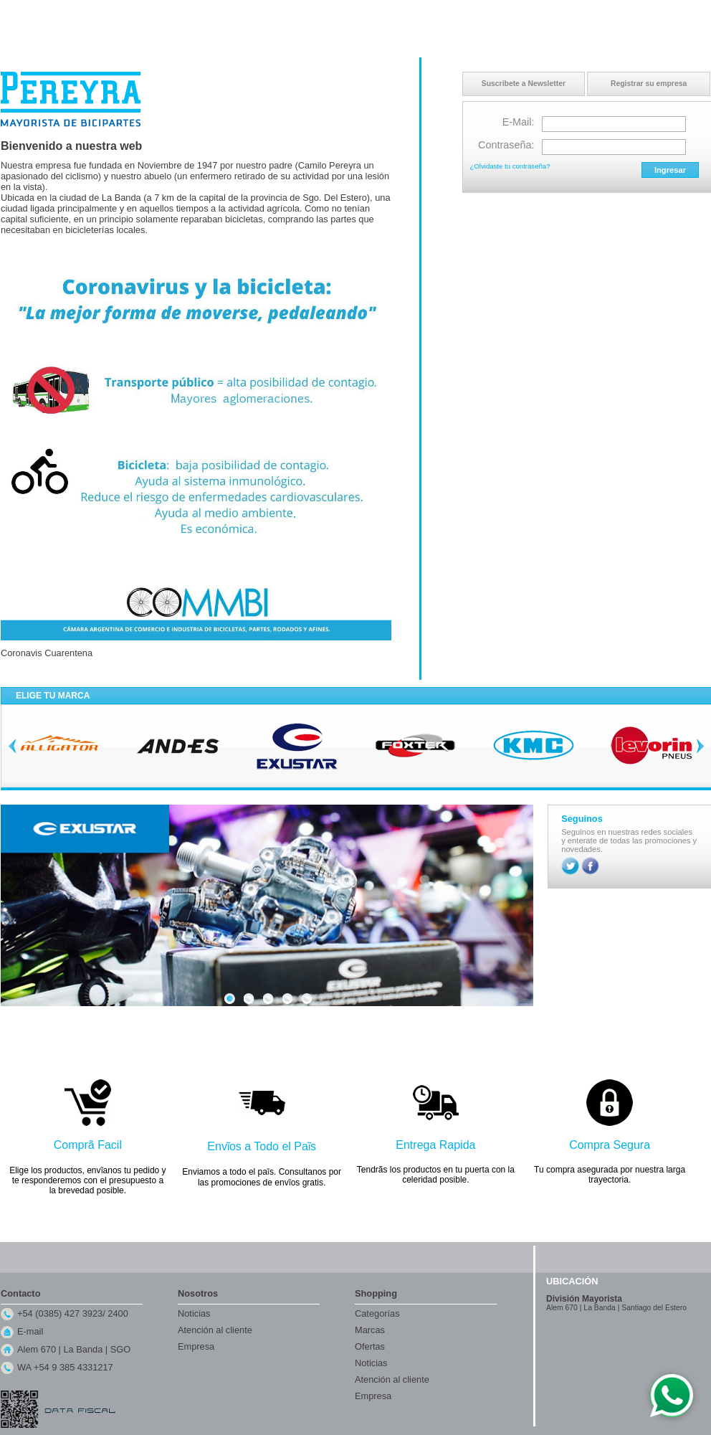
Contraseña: (506, 145)
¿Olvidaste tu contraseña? (510, 166)
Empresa (196, 1346)
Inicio (571, 14)
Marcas (370, 1330)
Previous (12, 746)
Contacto (605, 14)
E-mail (30, 1331)
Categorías (377, 1313)
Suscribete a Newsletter (524, 83)
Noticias (194, 1313)
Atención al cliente (215, 1330)
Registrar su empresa (649, 83)
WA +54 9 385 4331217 (65, 1367)
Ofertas (370, 1346)
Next (700, 746)
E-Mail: (518, 122)
